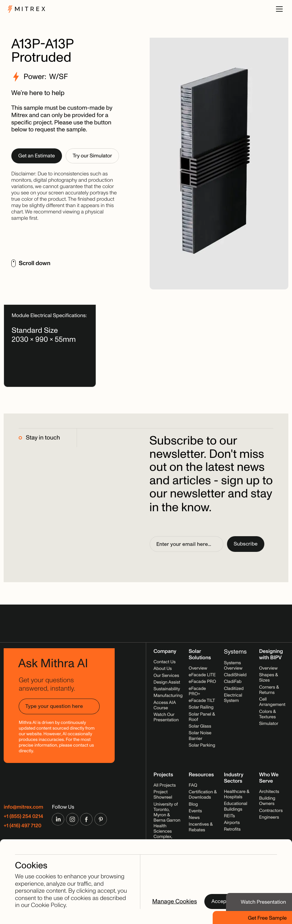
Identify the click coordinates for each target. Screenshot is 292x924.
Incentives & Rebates (201, 827)
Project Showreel (163, 795)
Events (195, 811)
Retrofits (232, 829)
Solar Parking (202, 745)
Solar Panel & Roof (202, 717)
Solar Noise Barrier (200, 736)
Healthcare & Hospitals (236, 794)
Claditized (234, 689)
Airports (232, 823)
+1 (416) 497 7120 (22, 826)
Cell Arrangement (272, 702)
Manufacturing (168, 696)
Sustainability (167, 689)
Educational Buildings (235, 806)
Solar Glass (200, 726)
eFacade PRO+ (197, 691)
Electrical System (233, 698)
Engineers (269, 817)
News (194, 818)
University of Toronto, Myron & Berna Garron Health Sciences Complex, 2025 (167, 823)
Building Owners (267, 801)
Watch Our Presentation (166, 717)
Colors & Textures (267, 714)
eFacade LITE (202, 675)
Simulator (268, 724)
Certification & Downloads (203, 795)
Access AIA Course (165, 705)
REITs (229, 816)
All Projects (165, 785)
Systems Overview (233, 666)
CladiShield (235, 675)
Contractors (271, 811)
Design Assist (167, 682)
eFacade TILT (202, 701)
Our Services (166, 676)
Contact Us (165, 662)
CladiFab (233, 682)
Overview (198, 668)
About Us (163, 669)
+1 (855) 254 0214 (23, 816)
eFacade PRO (202, 682)
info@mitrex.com (23, 807)
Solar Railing (201, 707)
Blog (193, 804)
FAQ (193, 785)
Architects (269, 792)
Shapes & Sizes (268, 678)
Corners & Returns (269, 690)
